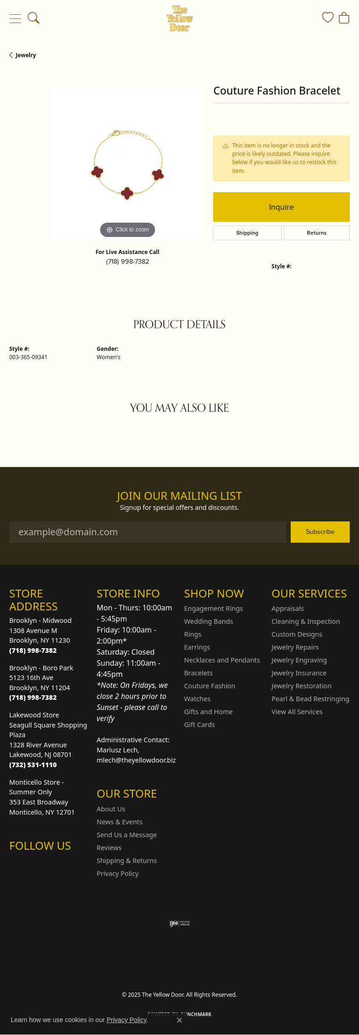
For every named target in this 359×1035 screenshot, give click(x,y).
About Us (111, 808)
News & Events (120, 821)
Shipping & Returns (127, 860)
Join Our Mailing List (179, 496)
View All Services (297, 711)
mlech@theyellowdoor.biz (136, 760)
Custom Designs (297, 634)
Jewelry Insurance (299, 672)
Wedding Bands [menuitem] (208, 621)
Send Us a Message (127, 834)
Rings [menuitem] (192, 634)
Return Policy (87, 970)
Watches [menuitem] (197, 698)
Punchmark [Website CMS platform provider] (196, 1014)
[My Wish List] (328, 18)
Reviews (109, 847)
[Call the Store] (33, 650)
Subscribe (320, 531)
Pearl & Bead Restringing (311, 698)
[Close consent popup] (179, 1020)
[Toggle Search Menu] (33, 18)
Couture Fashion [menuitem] (209, 685)
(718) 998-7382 (127, 261)
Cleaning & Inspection (306, 621)
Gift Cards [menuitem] (199, 724)
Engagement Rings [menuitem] (213, 608)
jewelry (26, 55)
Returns (317, 233)
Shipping (247, 233)
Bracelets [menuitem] (198, 672)
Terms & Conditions (189, 970)
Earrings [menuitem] (197, 647)
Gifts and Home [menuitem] (208, 711)
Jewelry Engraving (299, 660)
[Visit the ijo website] (179, 923)
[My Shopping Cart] (344, 18)
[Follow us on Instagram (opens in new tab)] (18, 864)
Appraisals (288, 608)
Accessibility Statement (257, 970)
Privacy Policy (118, 873)
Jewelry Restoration (302, 685)
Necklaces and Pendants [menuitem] (222, 660)
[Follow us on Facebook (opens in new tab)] (40, 864)
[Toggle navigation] (15, 18)
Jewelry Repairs (295, 647)
